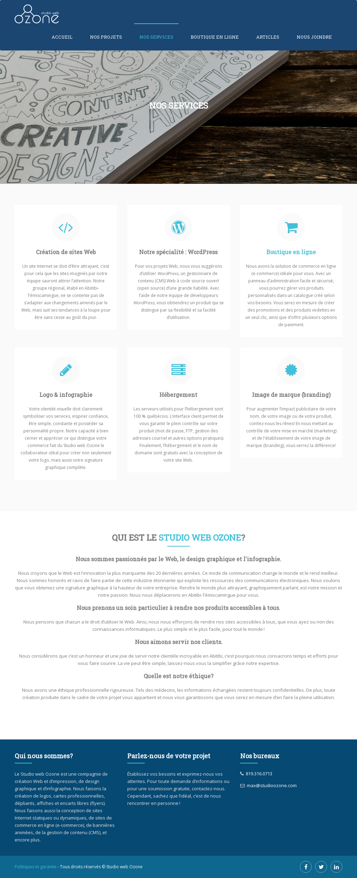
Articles (267, 37)
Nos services (156, 37)
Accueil (62, 37)
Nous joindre (314, 37)
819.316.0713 (258, 773)
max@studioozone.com (271, 785)
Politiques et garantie (35, 867)
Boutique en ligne (215, 37)
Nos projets (106, 37)
